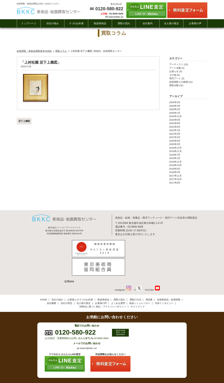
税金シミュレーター (139, 282)
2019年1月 (174, 158)
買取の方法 (135, 279)
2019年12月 (175, 147)
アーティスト (176, 64)
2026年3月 (174, 105)
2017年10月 (175, 179)
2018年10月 (175, 165)
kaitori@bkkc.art (116, 17)
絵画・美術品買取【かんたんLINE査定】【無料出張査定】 (48, 10)
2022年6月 (174, 126)
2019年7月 (174, 154)
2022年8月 (174, 123)
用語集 (149, 279)
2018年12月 (175, 161)
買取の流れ (124, 23)
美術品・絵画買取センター (107, 371)
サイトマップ (116, 4)
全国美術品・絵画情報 (168, 279)
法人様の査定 (171, 23)
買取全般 (174, 85)
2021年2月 (174, 137)
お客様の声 (195, 23)
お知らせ (174, 71)
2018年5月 (174, 168)
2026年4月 (174, 102)
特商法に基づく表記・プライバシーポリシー (102, 286)
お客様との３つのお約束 (80, 279)
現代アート (175, 78)
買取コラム (61, 51)
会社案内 (148, 23)
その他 (172, 75)
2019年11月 (175, 151)
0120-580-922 (109, 8)
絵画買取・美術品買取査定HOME (34, 51)
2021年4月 (174, 133)
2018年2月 (174, 172)
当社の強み (52, 23)
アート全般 (175, 68)
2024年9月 (174, 119)
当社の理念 (66, 282)
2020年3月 (174, 144)
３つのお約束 (76, 23)
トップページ (28, 23)
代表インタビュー (164, 282)
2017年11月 (175, 175)
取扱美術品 (100, 23)
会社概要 (51, 282)
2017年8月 (174, 182)
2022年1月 (174, 130)
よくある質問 (118, 282)
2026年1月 (174, 112)
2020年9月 (174, 140)
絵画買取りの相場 (178, 82)
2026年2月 (174, 109)
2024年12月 (175, 116)
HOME (43, 279)
